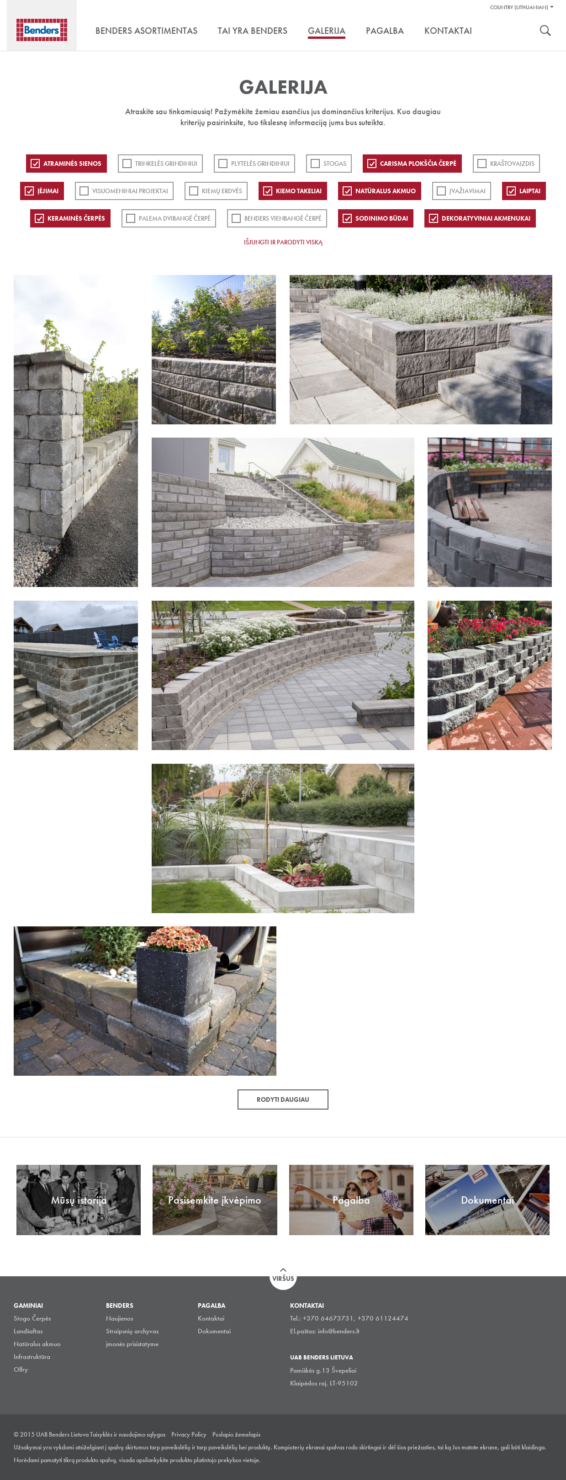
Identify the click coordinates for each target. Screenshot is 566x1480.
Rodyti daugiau (283, 1099)
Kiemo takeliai (299, 191)
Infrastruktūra (32, 1356)
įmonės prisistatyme (132, 1343)
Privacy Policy (188, 1434)
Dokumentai (214, 1331)
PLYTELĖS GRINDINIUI (260, 163)
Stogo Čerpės (32, 1318)
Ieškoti (545, 31)
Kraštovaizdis (512, 163)
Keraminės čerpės (76, 218)
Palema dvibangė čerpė (175, 218)
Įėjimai (47, 191)
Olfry (21, 1369)
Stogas (334, 163)
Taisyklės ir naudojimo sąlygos (127, 1434)
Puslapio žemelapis (236, 1434)
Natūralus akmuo (385, 191)
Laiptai (529, 191)
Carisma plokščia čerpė (418, 163)
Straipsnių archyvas (132, 1331)
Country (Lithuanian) (519, 7)
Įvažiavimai (468, 191)
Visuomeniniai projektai (130, 191)
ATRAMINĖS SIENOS (72, 163)
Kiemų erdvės (222, 191)
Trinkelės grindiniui (166, 163)
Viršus (283, 1278)
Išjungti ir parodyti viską (283, 242)
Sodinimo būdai (381, 218)
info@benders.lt (339, 1331)
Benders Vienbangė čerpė (283, 218)
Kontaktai (211, 1318)
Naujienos (119, 1318)
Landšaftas (28, 1331)
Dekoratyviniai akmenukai (486, 218)
